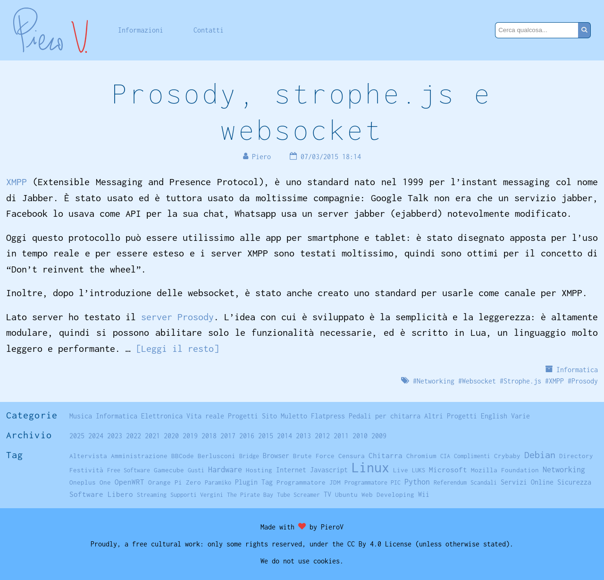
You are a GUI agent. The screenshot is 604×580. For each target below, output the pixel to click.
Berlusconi (216, 456)
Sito (269, 416)
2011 (341, 436)
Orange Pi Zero (174, 482)
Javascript (329, 470)
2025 (76, 436)
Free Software (128, 470)
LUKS (418, 470)
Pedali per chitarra (384, 416)
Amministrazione (139, 456)
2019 (190, 436)
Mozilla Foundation (505, 470)
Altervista (88, 456)
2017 (227, 436)
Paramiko (218, 482)
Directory (576, 456)
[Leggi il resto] (177, 348)
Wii (423, 494)
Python (417, 482)
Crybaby (507, 456)
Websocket (479, 381)
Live (400, 470)
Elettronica (162, 416)
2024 (95, 436)
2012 (322, 436)
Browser (276, 456)
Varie (520, 416)
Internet (291, 470)
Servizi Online (527, 482)
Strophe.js (522, 381)
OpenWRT (129, 482)
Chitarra (386, 455)
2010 (360, 436)
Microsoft (448, 469)
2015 (265, 436)
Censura (351, 456)
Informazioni (140, 30)
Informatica (577, 370)
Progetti (243, 416)
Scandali (483, 482)
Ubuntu (346, 494)
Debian (539, 454)
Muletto (294, 416)
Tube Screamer (298, 494)
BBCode (182, 456)
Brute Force (314, 456)
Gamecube (169, 470)
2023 (114, 436)
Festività (86, 470)
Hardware (225, 469)
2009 (378, 436)
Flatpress (328, 416)
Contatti (208, 30)
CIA (445, 456)
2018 (209, 436)
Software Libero (101, 494)
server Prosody (177, 316)
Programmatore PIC (372, 482)
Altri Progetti (450, 416)
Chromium (421, 456)
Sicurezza (574, 482)
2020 (171, 436)
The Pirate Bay (250, 494)
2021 (152, 436)
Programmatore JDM (309, 482)
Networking (435, 381)
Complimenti (472, 456)
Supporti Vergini (196, 494)
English (494, 416)
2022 (133, 436)
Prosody (584, 381)
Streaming (152, 494)
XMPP (16, 181)
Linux (370, 467)
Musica (80, 416)
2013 (303, 436)
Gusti (196, 470)
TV (327, 494)
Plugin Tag (254, 482)
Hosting (259, 470)
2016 (246, 436)
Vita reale (205, 416)
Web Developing (387, 494)
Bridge (249, 456)
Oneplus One (90, 482)
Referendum (450, 482)
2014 (284, 436)
